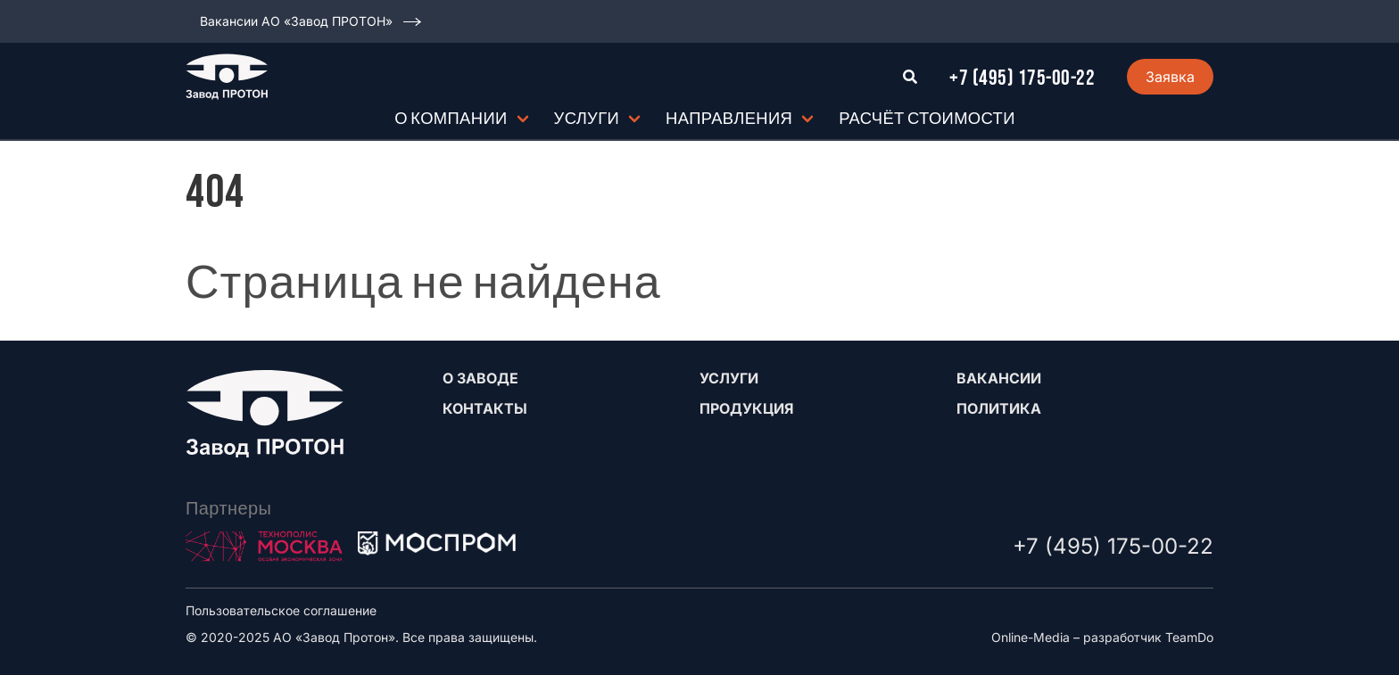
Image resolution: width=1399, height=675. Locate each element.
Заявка (1170, 77)
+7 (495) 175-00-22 (1022, 78)
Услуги (587, 119)
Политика (998, 408)
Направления (729, 119)
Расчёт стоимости (927, 119)
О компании (450, 119)
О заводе (480, 378)
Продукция (747, 408)
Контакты (485, 408)
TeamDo (1189, 637)
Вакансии (998, 378)
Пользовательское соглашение (281, 610)
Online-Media (1030, 637)
